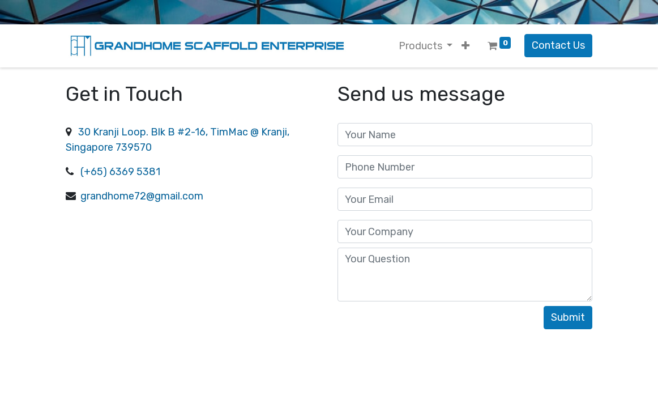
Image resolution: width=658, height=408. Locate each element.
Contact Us (558, 45)
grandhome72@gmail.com (140, 196)
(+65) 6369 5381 (119, 171)
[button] (465, 46)
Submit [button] (568, 317)
